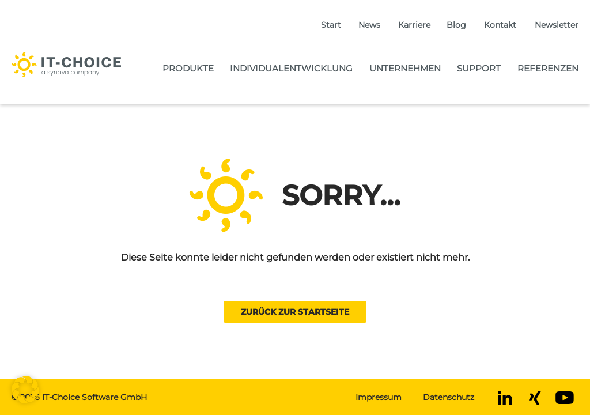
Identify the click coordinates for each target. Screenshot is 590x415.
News (369, 25)
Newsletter (556, 25)
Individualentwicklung (291, 68)
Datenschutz (448, 397)
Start (331, 25)
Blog (456, 25)
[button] (25, 389)
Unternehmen (405, 68)
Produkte (188, 68)
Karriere (414, 25)
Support (479, 68)
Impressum (378, 397)
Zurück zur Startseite (295, 312)
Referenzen (547, 68)
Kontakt (500, 25)
